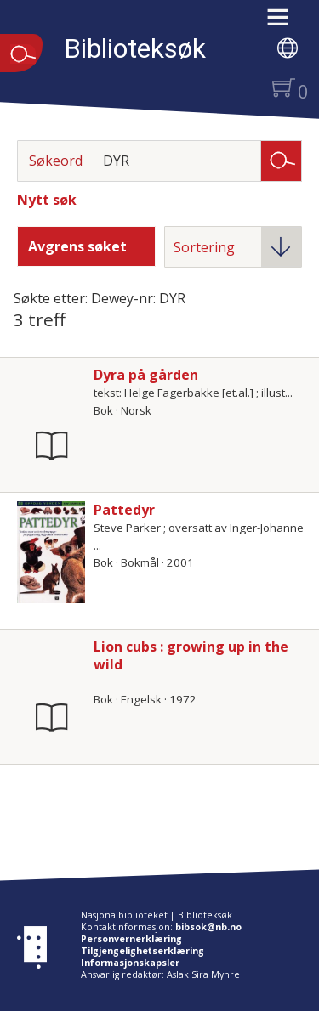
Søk (281, 159)
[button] (286, 23)
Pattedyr (124, 509)
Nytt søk (47, 199)
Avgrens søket (77, 246)
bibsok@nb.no (208, 927)
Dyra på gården (146, 374)
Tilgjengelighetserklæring (142, 951)
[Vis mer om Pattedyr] (51, 552)
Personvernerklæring (131, 939)
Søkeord (56, 160)
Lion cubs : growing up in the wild (191, 655)
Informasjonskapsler (130, 963)
